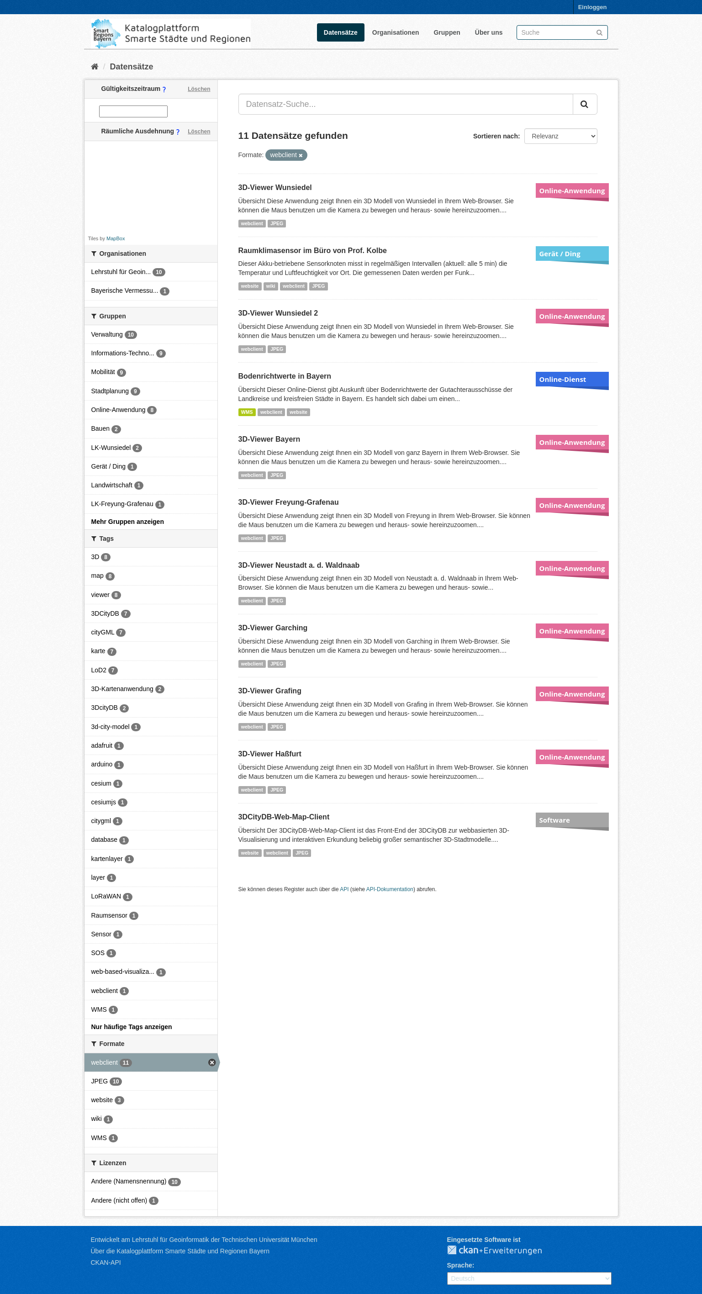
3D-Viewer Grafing (269, 691)
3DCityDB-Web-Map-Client (284, 817)
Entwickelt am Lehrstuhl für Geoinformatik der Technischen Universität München (204, 1239)
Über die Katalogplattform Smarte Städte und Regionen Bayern (180, 1251)
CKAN (502, 1250)
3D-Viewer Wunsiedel (275, 187)
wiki (270, 286)
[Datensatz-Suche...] (405, 104)
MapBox (115, 238)
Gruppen (446, 32)
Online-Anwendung (572, 190)
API (344, 889)
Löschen (199, 89)
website (250, 286)
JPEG (276, 223)
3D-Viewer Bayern (269, 439)
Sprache (459, 1265)
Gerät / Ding (560, 253)
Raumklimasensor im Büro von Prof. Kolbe (312, 250)
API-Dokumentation (389, 889)
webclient (252, 223)
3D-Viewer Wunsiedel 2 (278, 313)
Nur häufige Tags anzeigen (131, 1026)
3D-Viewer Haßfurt (269, 754)
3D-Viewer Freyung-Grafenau (288, 502)
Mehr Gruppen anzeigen (127, 521)
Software (554, 819)
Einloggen (592, 7)
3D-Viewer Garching (273, 628)
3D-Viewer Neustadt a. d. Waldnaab (299, 565)
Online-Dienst (562, 379)
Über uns (489, 32)
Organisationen (395, 32)
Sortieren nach (495, 136)
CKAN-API (106, 1262)
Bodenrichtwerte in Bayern (285, 376)
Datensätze (341, 32)
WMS (247, 412)
